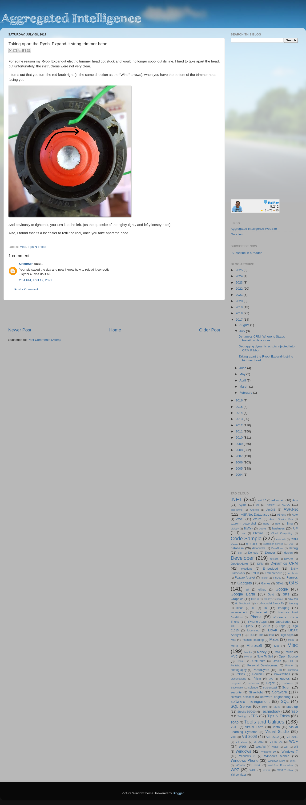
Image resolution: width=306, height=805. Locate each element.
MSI (277, 652)
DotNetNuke (239, 563)
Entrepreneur (273, 573)
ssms (264, 706)
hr (255, 603)
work (257, 765)
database (237, 548)
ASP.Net (291, 509)
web (242, 746)
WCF (293, 741)
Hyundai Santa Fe (272, 603)
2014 (240, 413)
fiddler (264, 577)
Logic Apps (286, 635)
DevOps (288, 558)
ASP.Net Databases (255, 514)
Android (254, 509)
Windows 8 (247, 756)
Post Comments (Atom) (44, 340)
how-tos (293, 599)
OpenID (241, 661)
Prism (257, 678)
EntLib (255, 573)
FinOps (277, 577)
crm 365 (251, 543)
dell (240, 552)
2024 (240, 276)
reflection (254, 683)
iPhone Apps (257, 621)
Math (291, 639)
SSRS (277, 706)
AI (257, 504)
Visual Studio (277, 731)
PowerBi (258, 674)
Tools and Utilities (264, 722)
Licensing (253, 630)
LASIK (266, 626)
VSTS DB (276, 741)
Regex (270, 683)
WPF (253, 770)
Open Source (288, 656)
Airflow (270, 504)
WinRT (294, 760)
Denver (270, 552)
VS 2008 (249, 736)
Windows (243, 751)
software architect (242, 697)
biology (235, 528)
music (289, 652)
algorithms (236, 509)
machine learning (253, 640)
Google (282, 589)
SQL (285, 701)
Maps (274, 639)
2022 (240, 288)
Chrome (258, 533)
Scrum (286, 687)
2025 (240, 270)
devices (274, 558)
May (242, 374)
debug (293, 548)
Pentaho (235, 665)
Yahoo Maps (238, 774)
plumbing (292, 670)
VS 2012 (241, 741)
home (280, 599)
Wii (296, 746)
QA (271, 678)
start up (292, 706)
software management (250, 701)
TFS (254, 716)
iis (265, 608)
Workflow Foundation (280, 765)
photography (239, 670)
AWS (239, 519)
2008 (240, 450)
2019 (240, 307)
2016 (240, 400)
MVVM (248, 656)
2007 (240, 456)
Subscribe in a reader (247, 253)
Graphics (237, 599)
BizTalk (248, 528)
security (236, 692)
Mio (276, 646)
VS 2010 (272, 737)
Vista (276, 727)
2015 (240, 406)
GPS (286, 594)
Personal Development (262, 665)
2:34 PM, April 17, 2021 (35, 280)
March (244, 386)
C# (295, 528)
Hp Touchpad (242, 603)
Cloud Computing (282, 533)
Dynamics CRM (284, 563)
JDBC (234, 626)
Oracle (277, 661)
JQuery (248, 626)
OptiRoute (258, 661)
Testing (242, 716)
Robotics (288, 683)
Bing (290, 523)
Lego (282, 626)
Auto (295, 514)
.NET (236, 499)
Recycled (236, 683)
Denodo (253, 552)
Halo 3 (255, 599)
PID (280, 670)
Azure (257, 519)
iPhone (256, 617)
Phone (289, 665)
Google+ (237, 234)
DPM (260, 563)
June (243, 368)
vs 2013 (259, 741)
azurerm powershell (244, 523)
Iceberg (293, 603)
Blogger (178, 793)
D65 (291, 543)
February (246, 392)
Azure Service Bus (281, 519)
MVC (234, 656)
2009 (240, 444)
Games (265, 583)
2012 (240, 425)
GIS (293, 583)
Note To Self (265, 656)
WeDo (274, 746)
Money (262, 652)
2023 (240, 282)
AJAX (286, 504)
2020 (240, 301)
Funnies (292, 577)
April (243, 380)
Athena (281, 514)
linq (261, 635)
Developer (242, 558)
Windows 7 (290, 751)
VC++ (234, 727)
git (247, 589)
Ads (295, 500)
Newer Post (19, 329)
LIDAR (273, 630)
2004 (240, 474)
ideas (239, 608)
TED (294, 711)
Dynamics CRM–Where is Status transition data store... (262, 338)
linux (271, 635)
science (253, 687)
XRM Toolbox (285, 770)
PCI (291, 661)
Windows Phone (244, 760)
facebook (292, 573)
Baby (266, 523)
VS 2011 (292, 737)
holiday (268, 599)
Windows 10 (268, 751)
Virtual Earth (254, 727)
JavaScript (283, 621)
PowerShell (282, 674)
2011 (240, 431)
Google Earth (243, 594)
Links (251, 635)
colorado (281, 539)
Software (279, 692)
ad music (277, 500)
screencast (270, 687)
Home (115, 329)
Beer (278, 523)
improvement (239, 612)
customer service (273, 543)
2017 (240, 319)
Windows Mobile (276, 756)
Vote (233, 737)
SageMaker (237, 687)
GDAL (280, 583)
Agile (242, 504)
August (244, 325)
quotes (285, 678)
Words (240, 765)
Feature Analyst (245, 577)
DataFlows (277, 548)
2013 (240, 419)
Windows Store (276, 760)
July (242, 331)
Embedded (270, 568)
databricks (258, 548)
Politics (240, 674)
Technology (270, 711)
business (278, 528)
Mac (233, 640)
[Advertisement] (114, 314)
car (244, 533)
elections (246, 568)
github (262, 589)
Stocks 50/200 (246, 711)
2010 (240, 437)
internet (261, 612)
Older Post (209, 329)
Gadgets (245, 583)
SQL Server (241, 706)
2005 (240, 468)
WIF (286, 746)
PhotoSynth (261, 670)
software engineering (275, 697)
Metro (234, 646)
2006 (240, 462)
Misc (23, 247)
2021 (240, 294)
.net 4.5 (262, 500)
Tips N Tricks (37, 247)
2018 (240, 313)
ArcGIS (270, 509)
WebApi (261, 746)
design (288, 552)
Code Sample (246, 538)
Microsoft (254, 645)
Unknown (26, 263)
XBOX (266, 770)
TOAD (235, 722)
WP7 (235, 770)
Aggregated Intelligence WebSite (254, 228)
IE (253, 608)
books (262, 528)
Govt (271, 594)
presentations (238, 678)
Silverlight (256, 692)
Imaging (283, 608)
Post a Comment (26, 289)
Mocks (248, 652)
